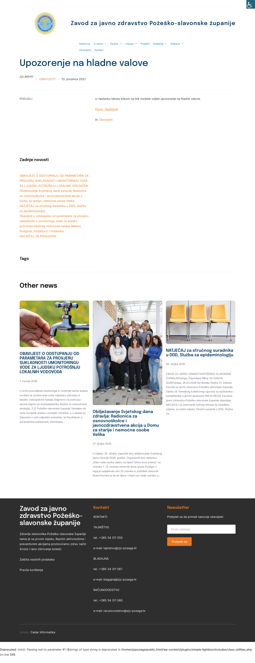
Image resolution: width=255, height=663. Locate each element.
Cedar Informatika (43, 633)
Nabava (177, 44)
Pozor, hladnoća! (106, 109)
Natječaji (160, 44)
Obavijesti (85, 50)
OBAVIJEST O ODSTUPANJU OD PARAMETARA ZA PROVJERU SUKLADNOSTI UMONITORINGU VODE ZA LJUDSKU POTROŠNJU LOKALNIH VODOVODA (54, 180)
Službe (116, 44)
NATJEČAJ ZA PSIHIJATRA (38, 236)
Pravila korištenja (31, 571)
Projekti (145, 43)
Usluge (131, 44)
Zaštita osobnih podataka (37, 560)
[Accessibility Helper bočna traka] (250, 4)
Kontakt (98, 50)
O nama (100, 44)
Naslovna (84, 43)
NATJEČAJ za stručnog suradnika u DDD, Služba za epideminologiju (194, 355)
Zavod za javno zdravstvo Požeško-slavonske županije (149, 23)
